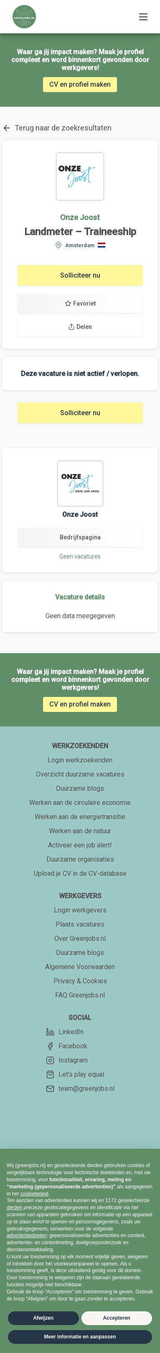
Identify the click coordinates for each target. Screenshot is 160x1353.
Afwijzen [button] (43, 1318)
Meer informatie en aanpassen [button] (80, 1337)
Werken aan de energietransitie (80, 817)
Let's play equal (75, 1074)
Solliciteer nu (80, 275)
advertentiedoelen (26, 1235)
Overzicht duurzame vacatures (80, 774)
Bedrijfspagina (80, 537)
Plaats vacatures (80, 924)
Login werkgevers (80, 910)
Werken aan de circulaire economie (80, 803)
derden (14, 1207)
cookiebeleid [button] (34, 1194)
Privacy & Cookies (80, 981)
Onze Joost (80, 217)
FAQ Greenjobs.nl (80, 995)
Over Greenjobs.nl (80, 938)
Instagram (67, 1060)
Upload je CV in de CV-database (80, 873)
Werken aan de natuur (80, 831)
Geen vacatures (80, 556)
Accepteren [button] (116, 1318)
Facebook (66, 1046)
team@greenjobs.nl (80, 1089)
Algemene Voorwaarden (80, 967)
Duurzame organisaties (80, 859)
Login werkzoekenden (80, 760)
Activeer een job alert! (80, 845)
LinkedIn (65, 1032)
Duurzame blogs (80, 788)
